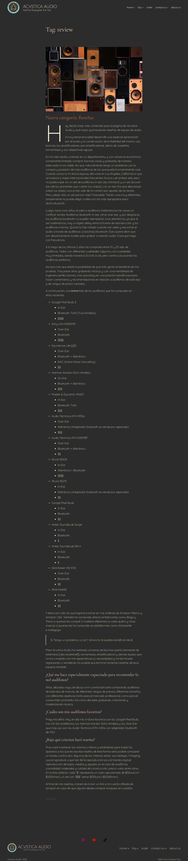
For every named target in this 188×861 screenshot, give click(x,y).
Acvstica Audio (40, 6)
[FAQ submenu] (143, 7)
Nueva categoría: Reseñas (70, 117)
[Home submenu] (134, 7)
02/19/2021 (51, 799)
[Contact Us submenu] (167, 7)
